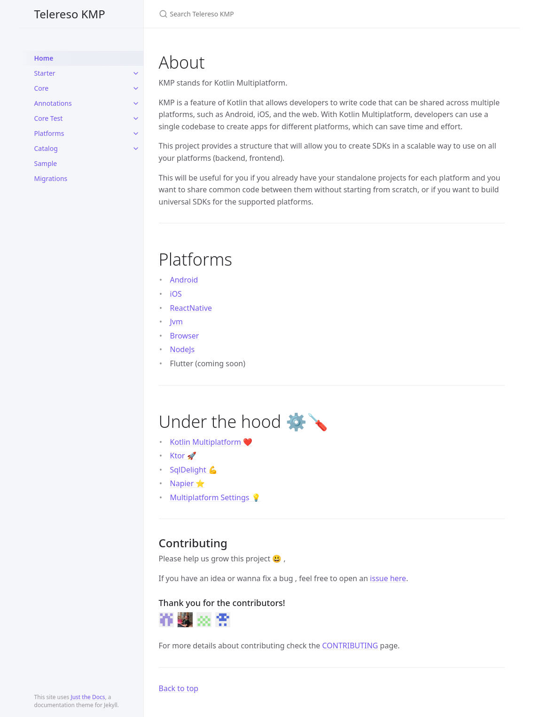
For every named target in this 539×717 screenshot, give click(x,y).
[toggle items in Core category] (135, 88)
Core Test (48, 118)
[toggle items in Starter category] (135, 73)
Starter (44, 73)
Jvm (176, 321)
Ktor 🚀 (183, 455)
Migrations (51, 178)
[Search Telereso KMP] (270, 14)
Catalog (46, 148)
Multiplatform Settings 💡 (215, 497)
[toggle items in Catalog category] (135, 148)
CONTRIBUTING (350, 645)
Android (184, 280)
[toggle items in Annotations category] (135, 103)
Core (41, 88)
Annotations (53, 103)
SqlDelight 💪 (194, 470)
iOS (176, 294)
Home (44, 58)
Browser (184, 336)
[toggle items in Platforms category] (135, 133)
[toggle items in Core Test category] (135, 118)
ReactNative (191, 308)
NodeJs (182, 349)
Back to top (179, 688)
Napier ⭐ (187, 483)
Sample (45, 163)
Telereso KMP (69, 14)
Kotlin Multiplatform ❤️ (211, 442)
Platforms (49, 133)
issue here (388, 578)
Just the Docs (87, 697)
